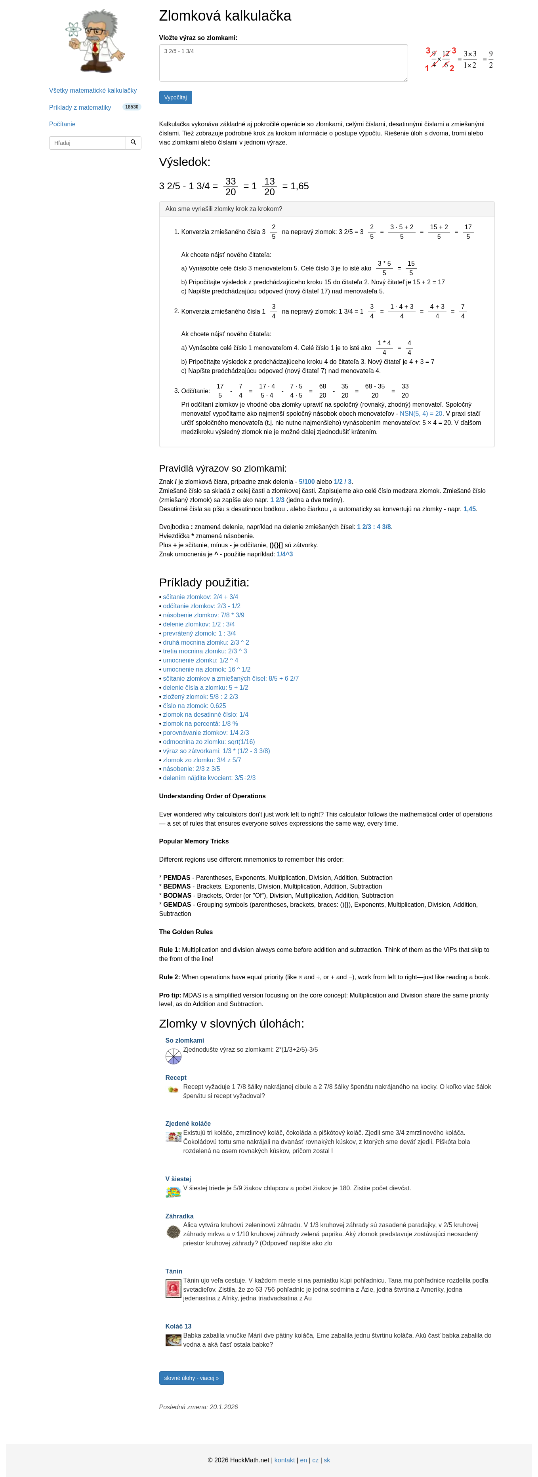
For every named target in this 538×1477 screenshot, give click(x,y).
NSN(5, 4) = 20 (421, 413)
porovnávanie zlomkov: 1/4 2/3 (206, 732)
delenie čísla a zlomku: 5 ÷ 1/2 (205, 687)
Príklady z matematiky (95, 107)
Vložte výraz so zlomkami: (198, 37)
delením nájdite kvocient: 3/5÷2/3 (209, 778)
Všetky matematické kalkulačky (93, 90)
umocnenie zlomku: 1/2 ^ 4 (200, 660)
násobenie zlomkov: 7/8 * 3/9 (203, 615)
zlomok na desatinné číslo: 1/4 (205, 714)
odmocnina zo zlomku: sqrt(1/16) (209, 741)
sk (327, 1460)
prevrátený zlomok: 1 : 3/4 (199, 633)
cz (315, 1460)
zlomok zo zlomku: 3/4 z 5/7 (202, 760)
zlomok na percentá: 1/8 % (200, 723)
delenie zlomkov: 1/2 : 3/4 (199, 624)
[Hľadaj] (133, 143)
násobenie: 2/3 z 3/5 (191, 768)
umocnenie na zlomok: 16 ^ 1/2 (207, 669)
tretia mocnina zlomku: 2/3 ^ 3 (205, 651)
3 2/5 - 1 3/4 (283, 63)
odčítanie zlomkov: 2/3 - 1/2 (202, 606)
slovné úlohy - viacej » (191, 1378)
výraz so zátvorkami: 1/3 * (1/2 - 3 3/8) (216, 751)
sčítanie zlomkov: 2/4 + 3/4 (200, 597)
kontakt (285, 1460)
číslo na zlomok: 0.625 (194, 705)
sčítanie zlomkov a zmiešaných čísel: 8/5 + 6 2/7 (231, 678)
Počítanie (62, 124)
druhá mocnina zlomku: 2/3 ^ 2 (206, 642)
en (303, 1460)
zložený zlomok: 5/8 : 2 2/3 (200, 696)
